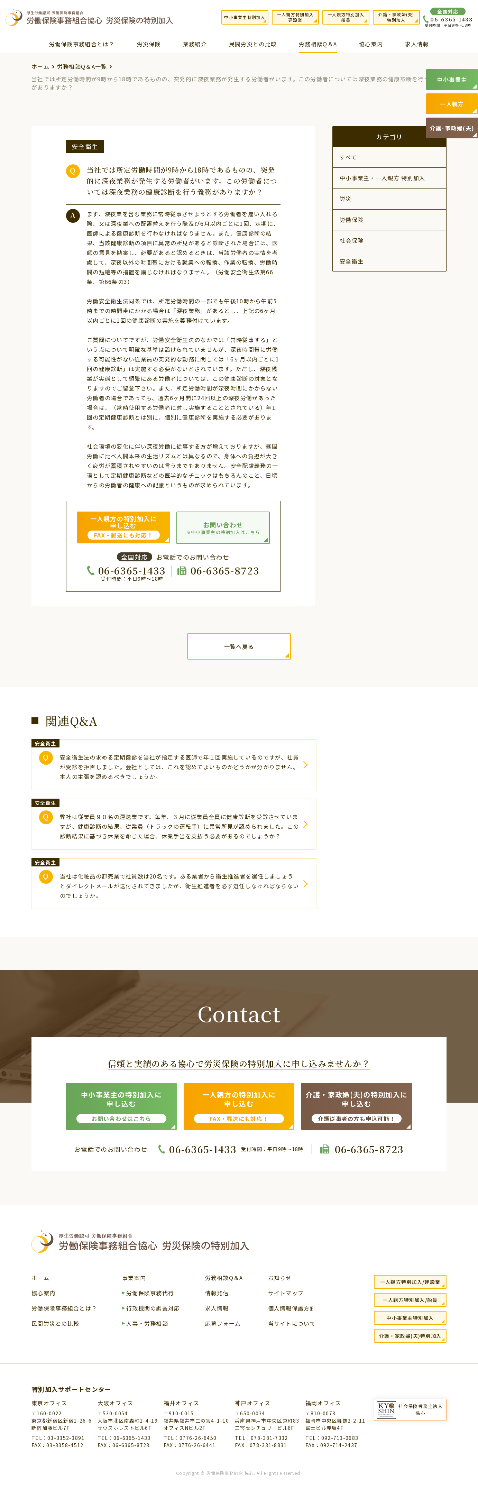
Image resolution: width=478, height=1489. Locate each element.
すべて (348, 157)
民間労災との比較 (253, 44)
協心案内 (371, 44)
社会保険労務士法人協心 (420, 1409)
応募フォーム (223, 1324)
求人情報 (417, 44)
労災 (346, 198)
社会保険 (352, 240)
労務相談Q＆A (318, 44)
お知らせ (280, 1278)
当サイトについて (292, 1324)
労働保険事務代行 (150, 1293)
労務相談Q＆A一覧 (82, 66)
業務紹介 (195, 44)
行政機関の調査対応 (153, 1308)
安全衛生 (352, 261)
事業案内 (134, 1278)
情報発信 (217, 1293)
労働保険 (352, 219)
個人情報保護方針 (292, 1308)
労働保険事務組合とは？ (82, 44)
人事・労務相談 (147, 1324)
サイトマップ (286, 1293)
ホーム (40, 66)
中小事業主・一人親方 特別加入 (382, 178)
